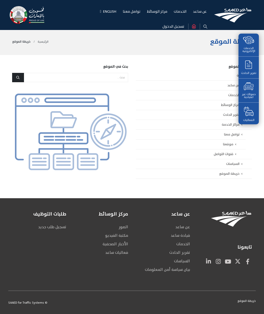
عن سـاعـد (200, 11)
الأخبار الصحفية (115, 244)
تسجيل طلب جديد (52, 227)
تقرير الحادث (248, 67)
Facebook (247, 261)
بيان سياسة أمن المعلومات (167, 269)
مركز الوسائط (230, 105)
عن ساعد (233, 85)
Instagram (218, 261)
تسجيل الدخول (173, 26)
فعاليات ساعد (116, 252)
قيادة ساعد (180, 235)
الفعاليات (248, 114)
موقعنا (228, 144)
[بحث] (18, 77)
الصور (123, 227)
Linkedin (208, 261)
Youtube (228, 261)
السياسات (233, 164)
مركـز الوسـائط (157, 11)
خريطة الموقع (229, 174)
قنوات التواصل (223, 154)
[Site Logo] (233, 14)
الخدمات (234, 95)
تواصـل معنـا (132, 11)
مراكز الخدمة (231, 124)
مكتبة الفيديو (116, 235)
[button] (205, 27)
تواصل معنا (232, 134)
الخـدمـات (180, 11)
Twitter (238, 261)
